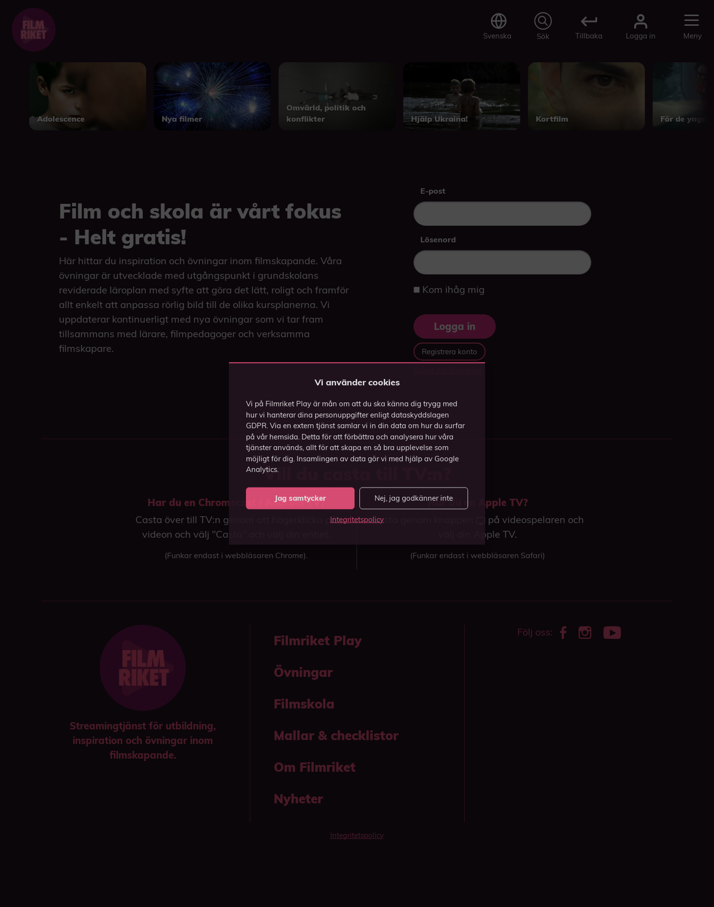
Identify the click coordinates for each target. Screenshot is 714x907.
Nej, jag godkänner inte (414, 498)
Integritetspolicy (357, 519)
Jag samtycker (300, 498)
